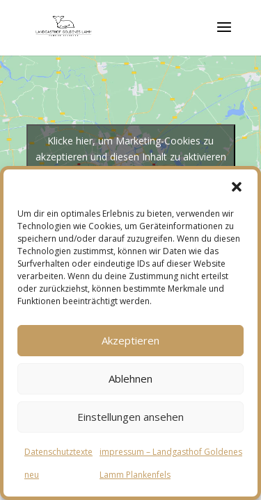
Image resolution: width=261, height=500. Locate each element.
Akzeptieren (130, 340)
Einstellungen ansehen (130, 417)
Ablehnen (130, 378)
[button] (237, 187)
